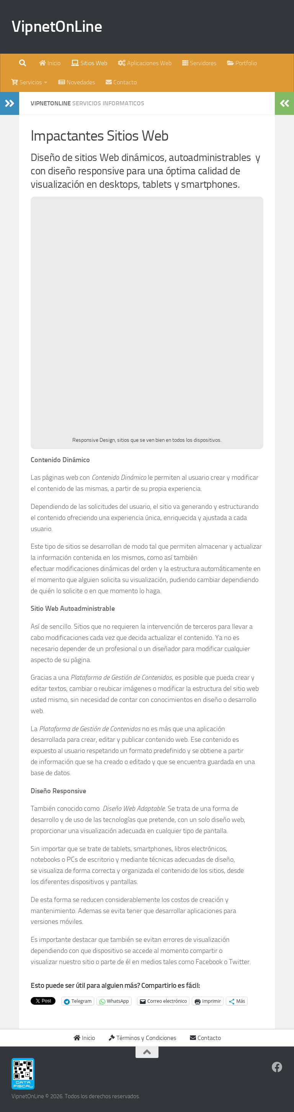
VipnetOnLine (56, 26)
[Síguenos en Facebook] (277, 1067)
